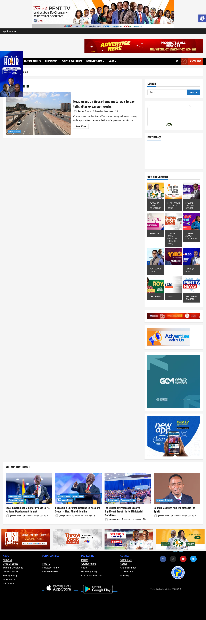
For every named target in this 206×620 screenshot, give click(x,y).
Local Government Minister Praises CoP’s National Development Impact (28, 509)
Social (123, 563)
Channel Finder (128, 567)
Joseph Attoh (13, 516)
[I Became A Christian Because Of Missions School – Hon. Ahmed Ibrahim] (78, 488)
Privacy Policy (10, 575)
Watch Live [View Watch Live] (191, 61)
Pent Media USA (50, 571)
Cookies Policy (10, 571)
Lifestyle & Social (164, 500)
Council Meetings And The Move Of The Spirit (174, 509)
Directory (125, 575)
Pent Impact (51, 61)
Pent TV (46, 563)
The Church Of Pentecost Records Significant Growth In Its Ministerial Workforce (124, 511)
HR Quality (8, 583)
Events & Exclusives (72, 61)
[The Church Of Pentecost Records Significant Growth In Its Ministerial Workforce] (128, 488)
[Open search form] (177, 61)
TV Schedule (126, 571)
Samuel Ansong (82, 111)
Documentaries (94, 61)
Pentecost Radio (50, 567)
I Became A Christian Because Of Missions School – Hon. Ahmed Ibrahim (77, 509)
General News (15, 496)
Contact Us (126, 559)
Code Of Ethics (10, 563)
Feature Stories (32, 61)
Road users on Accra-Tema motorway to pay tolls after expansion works (38, 113)
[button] (202, 18)
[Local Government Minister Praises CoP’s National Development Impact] (29, 488)
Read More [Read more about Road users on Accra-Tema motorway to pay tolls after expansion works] (82, 126)
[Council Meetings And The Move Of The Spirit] (177, 488)
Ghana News (14, 131)
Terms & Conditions (13, 567)
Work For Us (9, 579)
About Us (7, 559)
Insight (84, 559)
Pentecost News (16, 500)
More (111, 61)
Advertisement (88, 563)
